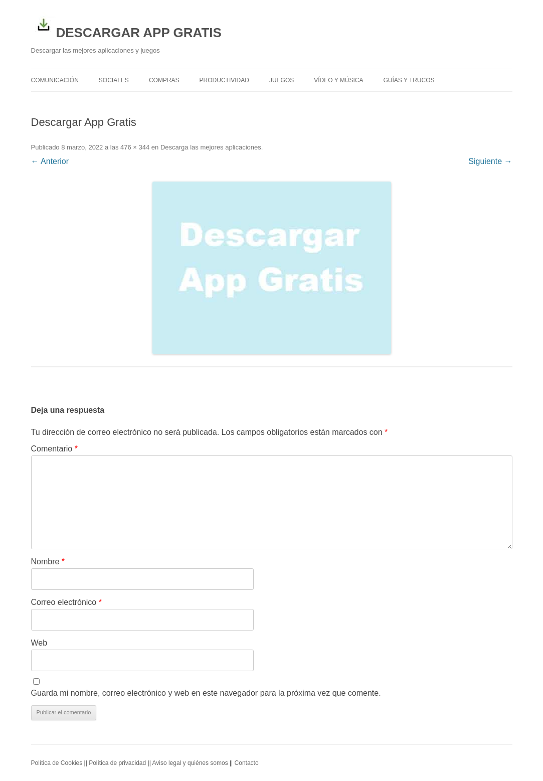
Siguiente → (490, 161)
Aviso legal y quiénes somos (190, 762)
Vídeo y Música (338, 80)
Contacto (247, 762)
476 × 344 (134, 147)
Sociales (114, 80)
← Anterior (50, 161)
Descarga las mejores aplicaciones (210, 147)
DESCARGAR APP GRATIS (126, 26)
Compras (164, 80)
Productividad (224, 80)
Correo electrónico (66, 602)
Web (39, 643)
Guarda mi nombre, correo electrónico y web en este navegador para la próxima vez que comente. (206, 693)
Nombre (48, 561)
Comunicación (55, 80)
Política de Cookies (57, 762)
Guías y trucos (409, 80)
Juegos (281, 80)
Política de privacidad (117, 762)
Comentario (54, 448)
